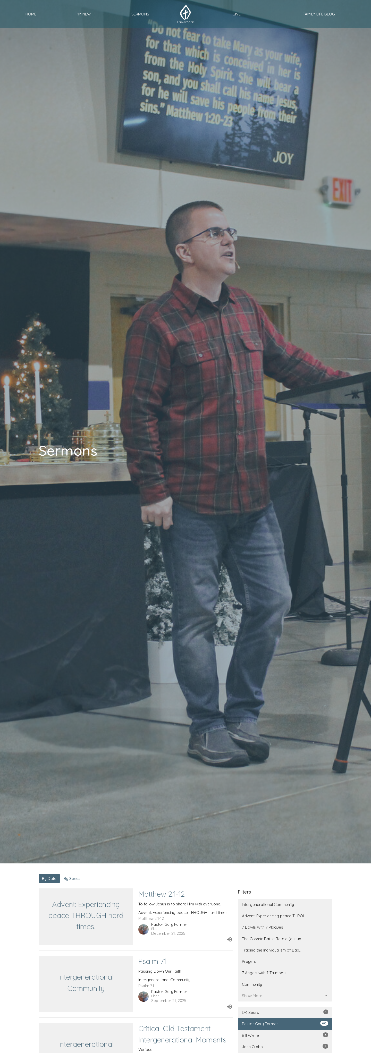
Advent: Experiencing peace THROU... (275, 915)
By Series (72, 878)
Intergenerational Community (268, 904)
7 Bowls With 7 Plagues (262, 927)
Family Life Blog (319, 14)
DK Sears (285, 1012)
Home (31, 14)
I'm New (84, 14)
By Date (49, 878)
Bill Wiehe (285, 1035)
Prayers (249, 961)
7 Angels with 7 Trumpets (264, 972)
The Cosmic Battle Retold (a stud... (272, 938)
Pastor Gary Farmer (285, 1023)
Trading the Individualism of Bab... (271, 950)
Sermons (140, 14)
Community (252, 984)
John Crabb (285, 1046)
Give (236, 14)
